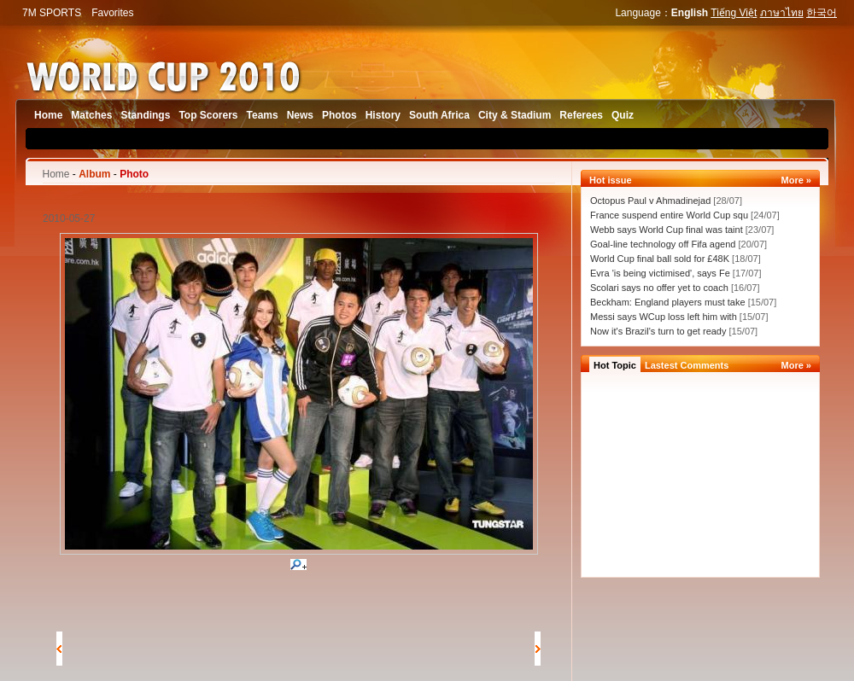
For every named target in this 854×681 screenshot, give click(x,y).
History (383, 115)
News (300, 115)
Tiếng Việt (734, 13)
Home (48, 115)
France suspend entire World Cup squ (669, 215)
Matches (91, 115)
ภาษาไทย (782, 13)
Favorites (112, 13)
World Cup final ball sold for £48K (659, 258)
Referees (581, 115)
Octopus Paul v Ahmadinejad (650, 200)
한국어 (821, 13)
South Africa (439, 115)
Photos (339, 115)
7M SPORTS (51, 13)
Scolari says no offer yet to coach (660, 287)
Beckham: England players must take (669, 302)
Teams (262, 115)
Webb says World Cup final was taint (666, 229)
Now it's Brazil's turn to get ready (658, 331)
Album (94, 174)
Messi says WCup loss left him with (665, 316)
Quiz (622, 115)
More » (796, 180)
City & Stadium (514, 115)
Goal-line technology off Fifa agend (662, 244)
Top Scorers (207, 115)
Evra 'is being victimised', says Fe (660, 273)
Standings (145, 115)
